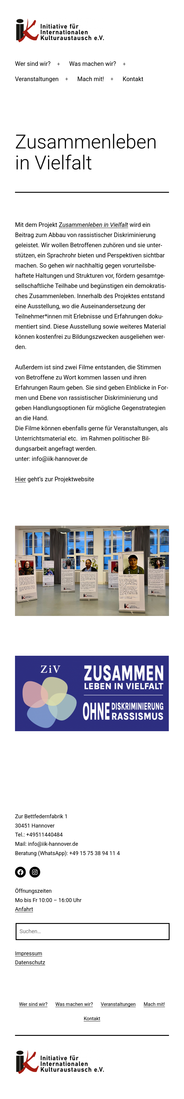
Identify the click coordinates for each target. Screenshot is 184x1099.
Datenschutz (30, 962)
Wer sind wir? (32, 63)
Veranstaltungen (37, 79)
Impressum (28, 953)
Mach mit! (90, 79)
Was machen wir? (92, 63)
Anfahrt (24, 909)
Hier (20, 479)
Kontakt (133, 79)
